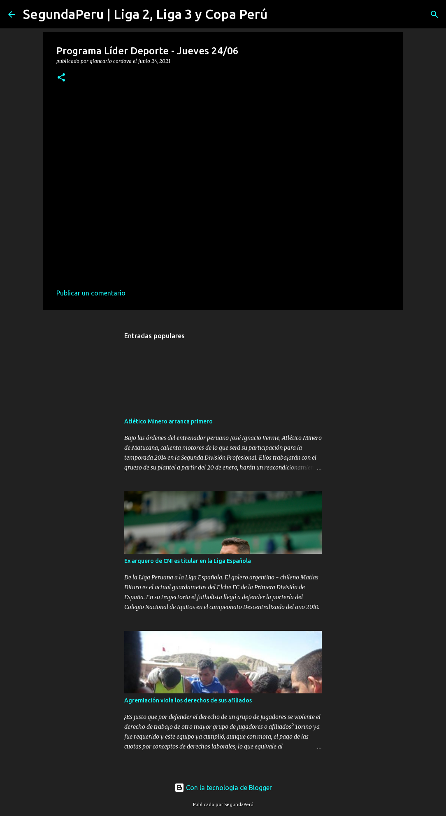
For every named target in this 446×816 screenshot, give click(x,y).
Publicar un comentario (90, 293)
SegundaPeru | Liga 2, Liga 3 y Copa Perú (145, 14)
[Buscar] (279, 14)
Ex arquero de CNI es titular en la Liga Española (187, 561)
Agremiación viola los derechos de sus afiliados (188, 700)
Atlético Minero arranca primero (168, 421)
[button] (61, 78)
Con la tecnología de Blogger (223, 787)
